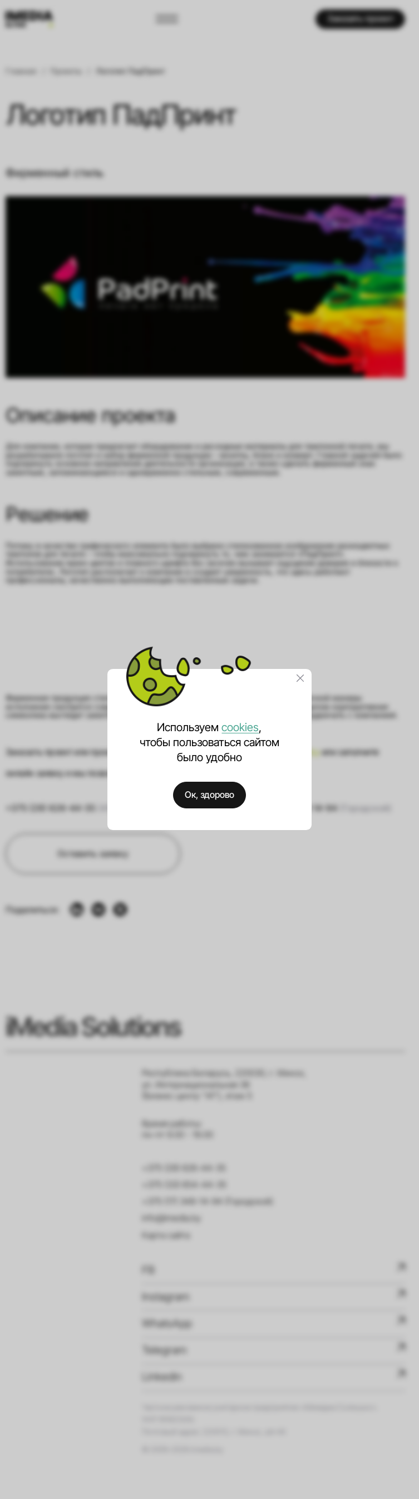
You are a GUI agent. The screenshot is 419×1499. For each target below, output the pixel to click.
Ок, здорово (209, 795)
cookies (240, 727)
